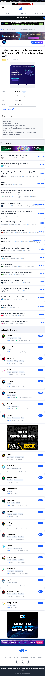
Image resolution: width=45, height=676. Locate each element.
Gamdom (4, 238)
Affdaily (20, 1)
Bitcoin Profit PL (6, 305)
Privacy (16, 657)
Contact (32, 657)
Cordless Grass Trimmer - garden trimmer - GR (16, 164)
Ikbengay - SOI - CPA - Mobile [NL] (12, 280)
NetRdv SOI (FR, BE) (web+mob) (11, 222)
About (10, 657)
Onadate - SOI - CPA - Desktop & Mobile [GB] (15, 248)
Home (4, 29)
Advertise (39, 657)
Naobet (3, 182)
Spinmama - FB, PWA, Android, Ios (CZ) (13, 313)
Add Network (24, 657)
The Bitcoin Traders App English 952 (13, 297)
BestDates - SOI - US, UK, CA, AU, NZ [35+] (14, 321)
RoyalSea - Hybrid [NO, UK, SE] (11, 203)
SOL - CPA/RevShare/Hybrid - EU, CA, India (14, 155)
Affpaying (12, 1)
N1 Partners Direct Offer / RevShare (12, 230)
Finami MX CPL (6, 256)
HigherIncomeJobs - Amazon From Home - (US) (16, 272)
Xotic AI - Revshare (7, 264)
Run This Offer (8, 109)
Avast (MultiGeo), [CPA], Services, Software (15, 289)
